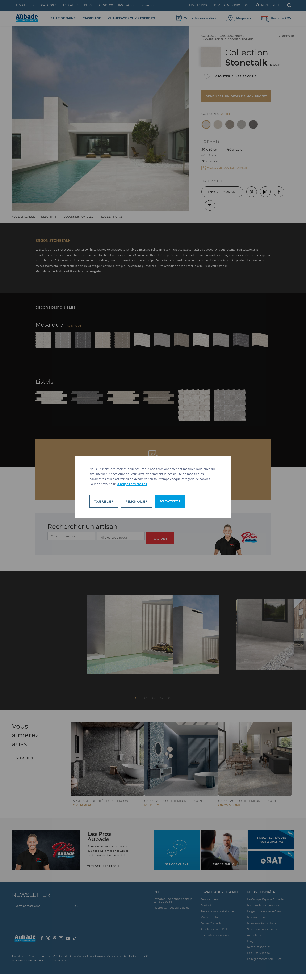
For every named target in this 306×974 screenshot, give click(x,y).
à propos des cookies (132, 484)
